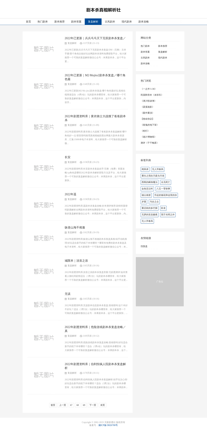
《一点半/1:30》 (149, 89)
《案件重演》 (147, 113)
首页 (28, 21)
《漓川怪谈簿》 (149, 101)
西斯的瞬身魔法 (150, 182)
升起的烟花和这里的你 (165, 195)
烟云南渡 (146, 195)
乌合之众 (154, 201)
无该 (68, 293)
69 (84, 405)
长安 (68, 157)
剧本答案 (76, 21)
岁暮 (144, 201)
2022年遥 (70, 194)
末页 (102, 405)
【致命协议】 (147, 119)
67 (71, 405)
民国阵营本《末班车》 (152, 95)
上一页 (62, 405)
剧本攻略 (143, 21)
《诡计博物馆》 (149, 137)
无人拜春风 (157, 169)
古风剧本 (110, 21)
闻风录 (145, 169)
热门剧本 (43, 21)
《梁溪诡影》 (147, 107)
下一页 (92, 405)
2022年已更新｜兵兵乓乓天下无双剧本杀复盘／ (95, 38)
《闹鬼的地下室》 (150, 125)
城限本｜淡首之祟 (76, 260)
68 (77, 405)
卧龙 (163, 208)
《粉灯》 (145, 131)
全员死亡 (165, 182)
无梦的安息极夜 (150, 214)
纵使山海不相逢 (75, 227)
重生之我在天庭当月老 (153, 176)
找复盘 (144, 246)
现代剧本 (127, 21)
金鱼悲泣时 (147, 188)
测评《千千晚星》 (150, 143)
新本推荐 (59, 21)
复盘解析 (93, 21)
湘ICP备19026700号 (108, 425)
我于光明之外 (168, 214)
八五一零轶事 (163, 188)
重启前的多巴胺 (150, 208)
